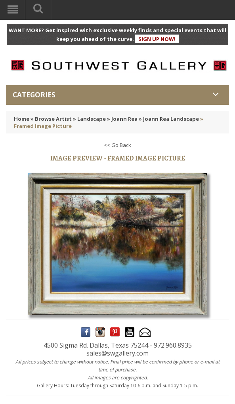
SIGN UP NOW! (157, 39)
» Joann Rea (122, 118)
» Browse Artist (51, 118)
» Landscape (89, 118)
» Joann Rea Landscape (169, 118)
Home (21, 118)
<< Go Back (117, 145)
